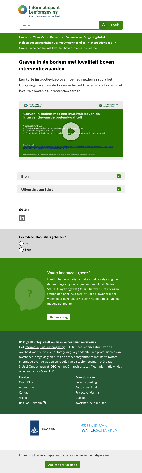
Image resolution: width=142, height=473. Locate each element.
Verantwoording (86, 382)
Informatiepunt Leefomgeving (45, 347)
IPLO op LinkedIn (32, 403)
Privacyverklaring (87, 392)
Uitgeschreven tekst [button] (46, 189)
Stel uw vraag (59, 317)
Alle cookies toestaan (62, 464)
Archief (24, 397)
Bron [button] (25, 176)
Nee (28, 249)
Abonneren (26, 387)
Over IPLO (47, 371)
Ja (26, 243)
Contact (24, 392)
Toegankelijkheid (87, 387)
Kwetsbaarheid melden (91, 402)
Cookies (81, 397)
